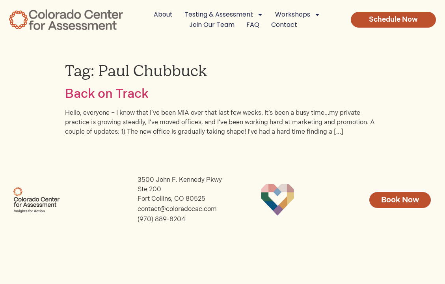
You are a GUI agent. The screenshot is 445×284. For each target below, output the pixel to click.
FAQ (252, 24)
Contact (284, 24)
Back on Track (107, 94)
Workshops (297, 14)
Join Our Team (212, 24)
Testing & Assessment (223, 14)
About (163, 14)
